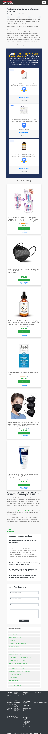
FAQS (10, 529)
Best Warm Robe (12, 640)
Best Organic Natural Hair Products (17, 660)
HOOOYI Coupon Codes (25, 698)
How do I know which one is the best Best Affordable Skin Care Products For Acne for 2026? (23, 563)
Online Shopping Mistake (17, 710)
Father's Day (21, 511)
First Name (13, 590)
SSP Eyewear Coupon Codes (26, 718)
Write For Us (9, 696)
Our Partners (9, 713)
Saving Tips (9, 699)
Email (11, 602)
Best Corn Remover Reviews (15, 632)
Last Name (12, 596)
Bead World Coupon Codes (26, 694)
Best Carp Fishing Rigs (14, 652)
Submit (24, 621)
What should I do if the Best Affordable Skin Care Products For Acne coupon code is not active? (22, 576)
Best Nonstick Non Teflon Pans (16, 685)
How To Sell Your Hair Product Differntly (18, 669)
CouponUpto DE (10, 716)
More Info (24, 228)
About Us (9, 692)
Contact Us (16, 696)
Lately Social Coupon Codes (26, 702)
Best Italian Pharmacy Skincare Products (18, 663)
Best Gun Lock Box (13, 677)
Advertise (9, 702)
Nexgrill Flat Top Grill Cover (15, 637)
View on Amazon (24, 230)
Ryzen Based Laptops (14, 680)
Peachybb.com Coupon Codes (27, 710)
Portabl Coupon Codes (25, 714)
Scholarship (10, 704)
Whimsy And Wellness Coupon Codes (26, 728)
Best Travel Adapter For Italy (15, 654)
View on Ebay (24, 232)
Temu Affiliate (16, 716)
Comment (11, 531)
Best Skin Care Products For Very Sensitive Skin (19, 671)
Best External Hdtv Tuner (14, 649)
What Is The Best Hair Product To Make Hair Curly (20, 657)
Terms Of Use (9, 709)
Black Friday (28, 511)
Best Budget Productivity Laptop (16, 666)
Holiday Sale (16, 693)
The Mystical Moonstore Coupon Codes (26, 723)
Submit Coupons (16, 699)
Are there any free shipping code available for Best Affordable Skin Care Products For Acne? (23, 570)
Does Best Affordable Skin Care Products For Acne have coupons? (23, 541)
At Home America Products (15, 674)
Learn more (12, 528)
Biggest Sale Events (16, 705)
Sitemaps (17, 713)
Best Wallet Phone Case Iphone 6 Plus (17, 643)
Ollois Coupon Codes (26, 706)
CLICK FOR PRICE (24, 97)
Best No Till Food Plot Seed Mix (15, 683)
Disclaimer (17, 702)
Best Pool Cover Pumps (14, 635)
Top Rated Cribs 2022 (14, 646)
